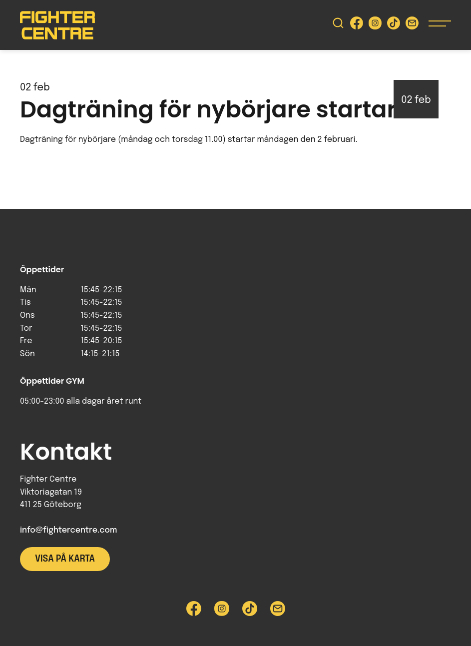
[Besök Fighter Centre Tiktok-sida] (393, 25)
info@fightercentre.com (68, 530)
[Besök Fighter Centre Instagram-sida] (375, 25)
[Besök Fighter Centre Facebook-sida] (356, 25)
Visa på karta (65, 559)
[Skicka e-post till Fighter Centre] (412, 25)
